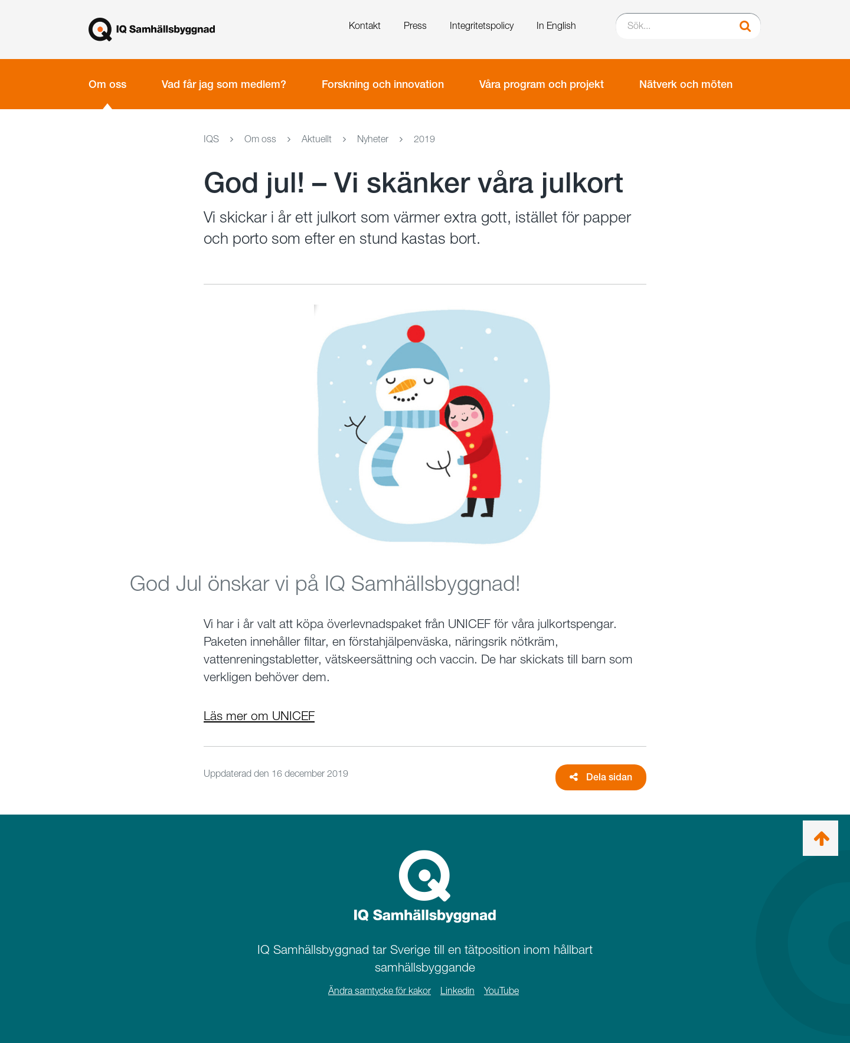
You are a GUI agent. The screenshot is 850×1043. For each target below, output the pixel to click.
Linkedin (457, 990)
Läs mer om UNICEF (259, 715)
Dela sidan (601, 777)
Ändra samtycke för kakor (379, 990)
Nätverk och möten (686, 84)
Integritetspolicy (482, 25)
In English (556, 25)
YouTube (501, 990)
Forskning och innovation (383, 84)
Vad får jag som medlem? (224, 84)
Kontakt (365, 25)
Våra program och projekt (541, 84)
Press (415, 25)
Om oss (107, 84)
